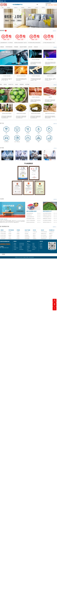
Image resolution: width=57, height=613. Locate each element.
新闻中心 (29, 7)
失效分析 (36, 46)
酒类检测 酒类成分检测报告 (6, 113)
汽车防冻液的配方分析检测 (30, 218)
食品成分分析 (27, 231)
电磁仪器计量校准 (3, 231)
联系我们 (43, 7)
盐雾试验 (10, 238)
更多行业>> (55, 123)
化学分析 (30, 46)
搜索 (37, 4)
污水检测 (18, 235)
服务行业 (28, 241)
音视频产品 (50, 233)
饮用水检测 (26, 233)
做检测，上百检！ (3, 1)
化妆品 (16, 84)
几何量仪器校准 (2, 238)
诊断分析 (34, 235)
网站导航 (41, 241)
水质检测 (18, 233)
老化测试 (10, 231)
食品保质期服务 (27, 238)
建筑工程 (33, 249)
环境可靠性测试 (9, 46)
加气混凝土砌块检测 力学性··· (47, 216)
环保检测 (16, 46)
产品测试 (15, 249)
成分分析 (34, 233)
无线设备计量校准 (50, 59)
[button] (26, 25)
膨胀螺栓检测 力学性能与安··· (47, 218)
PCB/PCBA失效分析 (44, 231)
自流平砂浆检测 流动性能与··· (47, 213)
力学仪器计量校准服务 (7, 75)
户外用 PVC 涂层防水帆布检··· (30, 220)
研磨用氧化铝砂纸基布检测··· (30, 222)
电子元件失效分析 (43, 235)
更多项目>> (54, 226)
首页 (2, 7)
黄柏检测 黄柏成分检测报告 (21, 113)
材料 (27, 249)
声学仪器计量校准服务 (36, 59)
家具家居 (22, 84)
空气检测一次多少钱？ (4, 219)
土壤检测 (18, 231)
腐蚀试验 (10, 235)
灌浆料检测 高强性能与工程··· (47, 222)
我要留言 (50, 1)
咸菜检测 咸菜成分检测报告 (35, 113)
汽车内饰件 (50, 235)
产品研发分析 (35, 231)
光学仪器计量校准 (3, 233)
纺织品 (5, 84)
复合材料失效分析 (43, 238)
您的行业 (15, 7)
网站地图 (54, 1)
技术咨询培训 (21, 249)
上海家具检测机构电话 (29, 213)
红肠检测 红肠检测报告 (36, 97)
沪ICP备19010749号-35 (38, 257)
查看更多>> (55, 84)
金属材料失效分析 (43, 233)
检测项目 (8, 7)
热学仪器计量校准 (3, 235)
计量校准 (2, 46)
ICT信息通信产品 (51, 231)
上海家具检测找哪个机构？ (30, 216)
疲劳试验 (10, 233)
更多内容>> (54, 30)
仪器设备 (22, 7)
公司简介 (36, 7)
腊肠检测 (50, 97)
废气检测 (18, 238)
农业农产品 (10, 84)
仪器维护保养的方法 (50, 75)
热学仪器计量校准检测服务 (21, 75)
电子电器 (27, 84)
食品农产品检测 (23, 46)
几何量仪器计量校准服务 (36, 75)
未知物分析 (34, 238)
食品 (1, 84)
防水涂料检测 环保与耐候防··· (47, 220)
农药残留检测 (27, 235)
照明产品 (50, 238)
